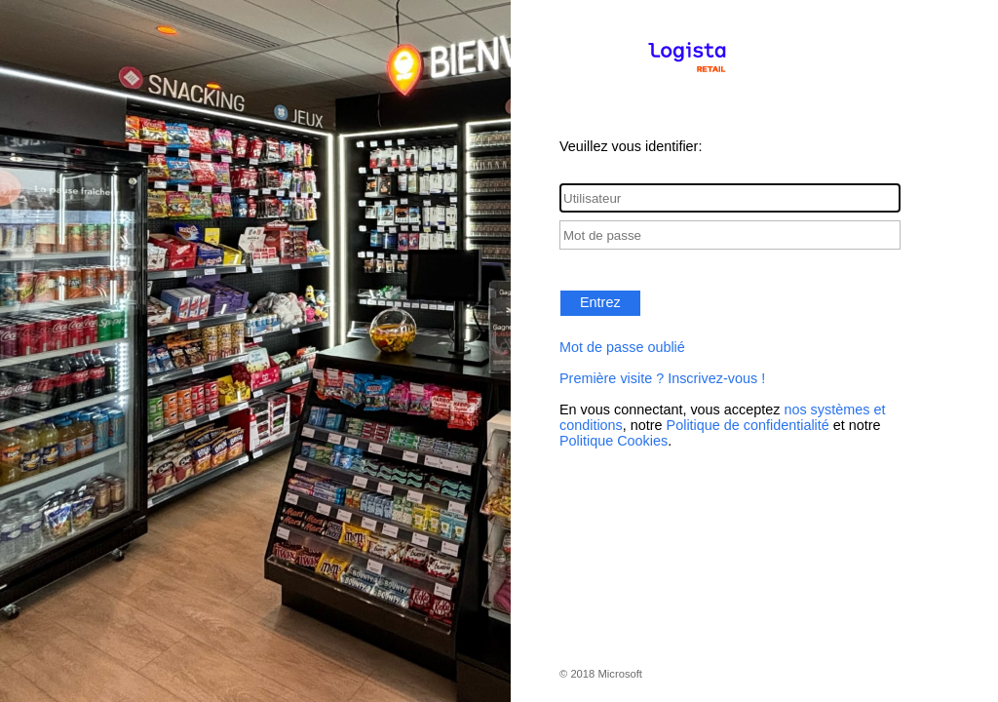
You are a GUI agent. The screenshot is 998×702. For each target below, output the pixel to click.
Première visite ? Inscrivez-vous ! (662, 378)
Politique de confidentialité (748, 425)
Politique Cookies (613, 440)
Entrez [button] (600, 302)
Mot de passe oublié (622, 347)
